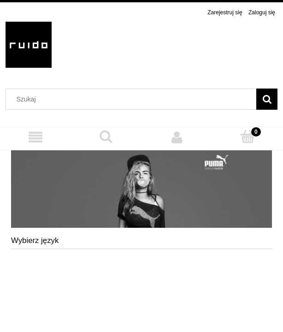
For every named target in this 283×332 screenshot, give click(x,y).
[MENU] (35, 137)
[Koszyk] (248, 136)
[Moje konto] (177, 137)
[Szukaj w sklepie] (133, 99)
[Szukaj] (266, 99)
